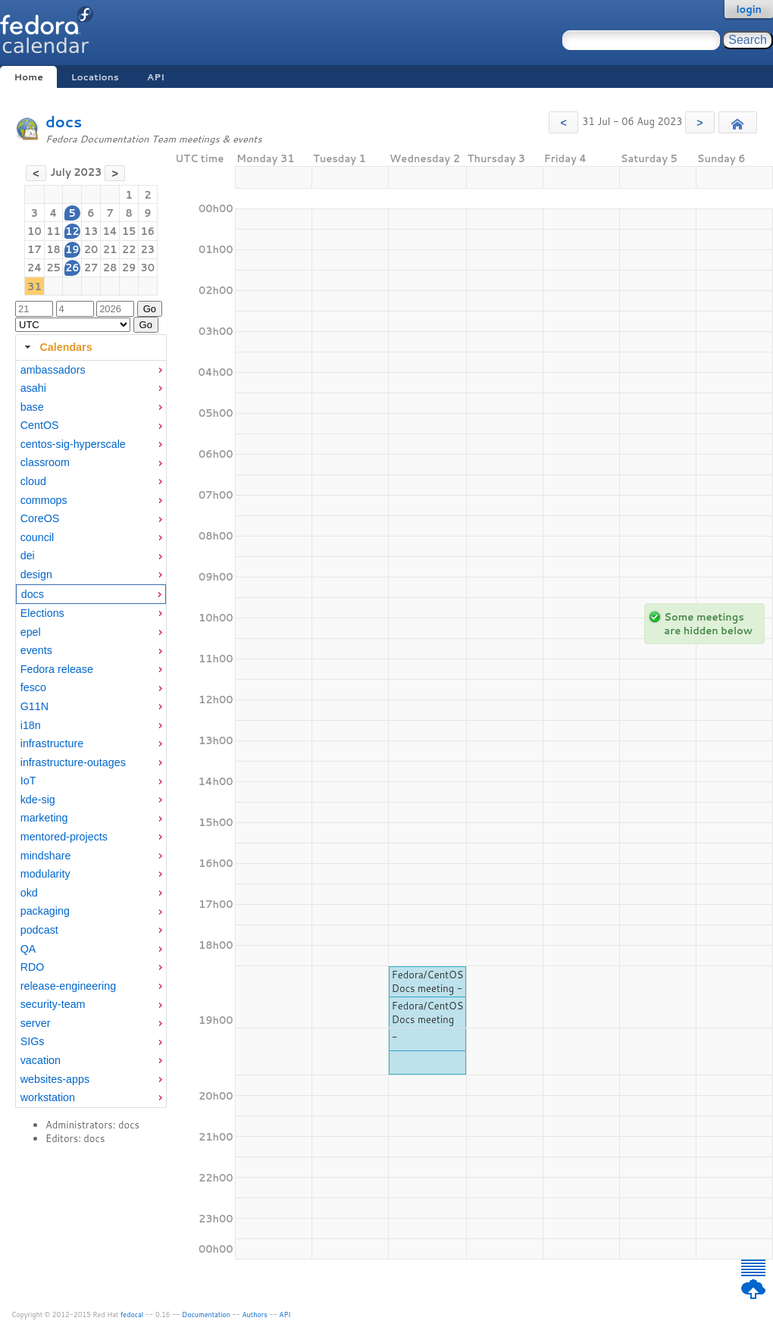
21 (110, 249)
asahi (33, 388)
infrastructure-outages (73, 762)
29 (129, 267)
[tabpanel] (91, 734)
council (37, 537)
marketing (44, 818)
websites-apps (54, 1079)
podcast (39, 930)
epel (30, 632)
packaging (45, 911)
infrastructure (51, 743)
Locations (95, 76)
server (35, 1023)
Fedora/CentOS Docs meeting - (428, 981)
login (749, 9)
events (36, 650)
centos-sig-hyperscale (73, 444)
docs (63, 121)
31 (34, 286)
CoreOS (40, 518)
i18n (30, 725)
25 (53, 267)
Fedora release (56, 669)
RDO (32, 967)
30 (148, 267)
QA (28, 949)
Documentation (206, 1314)
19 (72, 249)
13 (91, 231)
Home (28, 76)
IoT (28, 781)
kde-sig (37, 799)
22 (129, 249)
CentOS (39, 425)
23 (148, 249)
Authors (255, 1314)
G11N (34, 706)
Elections (42, 613)
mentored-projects (64, 837)
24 (34, 267)
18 (53, 249)
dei (27, 555)
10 (34, 231)
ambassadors (53, 370)
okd (29, 893)
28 (110, 267)
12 (72, 231)
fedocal (132, 1314)
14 (109, 231)
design (36, 574)
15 (129, 231)
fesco (33, 687)
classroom (45, 462)
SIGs (32, 1041)
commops (43, 500)
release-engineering (68, 986)
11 (53, 231)
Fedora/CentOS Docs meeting (428, 1012)
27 (91, 267)
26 (72, 267)
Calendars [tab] (56, 347)
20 (91, 249)
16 (148, 231)
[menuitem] (91, 370)
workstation (47, 1097)
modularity (45, 874)
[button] (563, 122)
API (155, 76)
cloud (33, 481)
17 (34, 249)
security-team (53, 1004)
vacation (40, 1060)
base (32, 407)
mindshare (45, 856)
